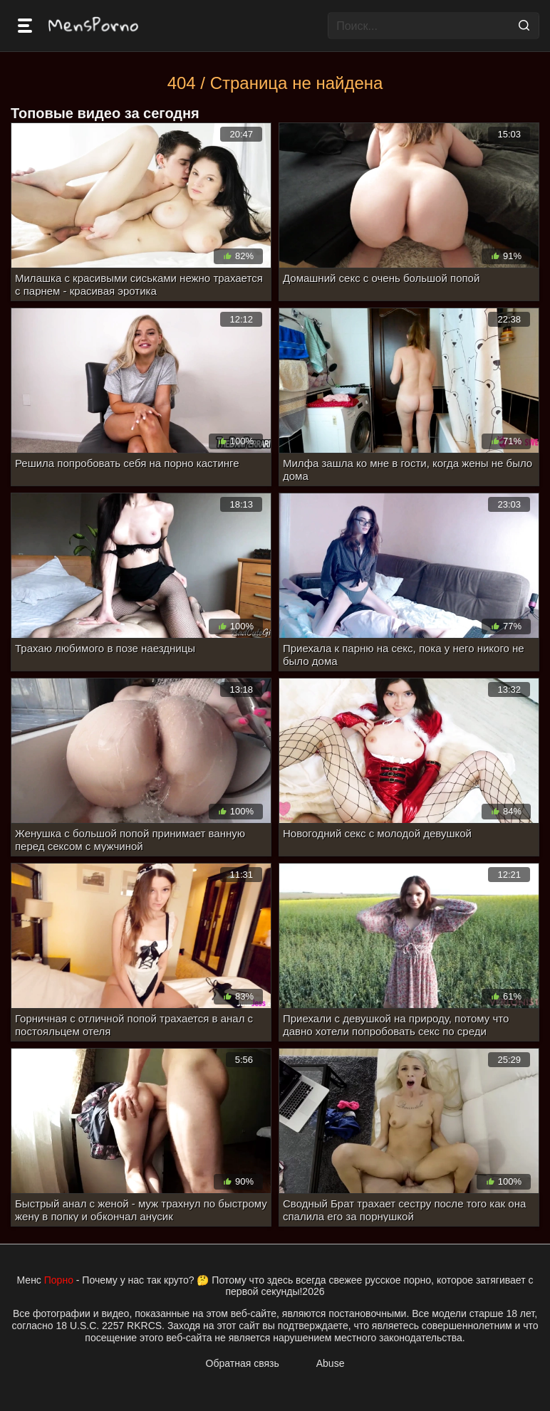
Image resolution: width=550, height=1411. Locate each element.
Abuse (330, 1363)
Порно (58, 1280)
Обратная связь (242, 1363)
